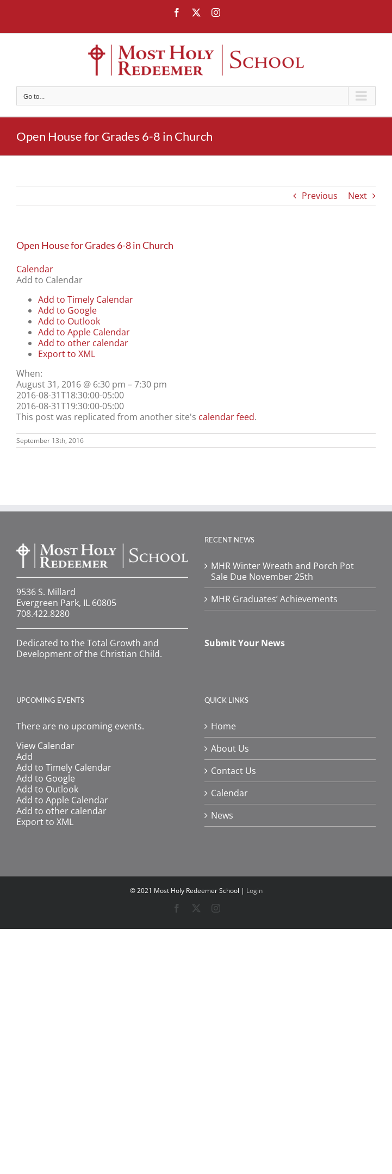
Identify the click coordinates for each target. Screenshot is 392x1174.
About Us (230, 748)
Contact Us (233, 770)
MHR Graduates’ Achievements (274, 599)
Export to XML (66, 354)
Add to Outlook (69, 321)
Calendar (229, 793)
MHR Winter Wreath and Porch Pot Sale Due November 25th (282, 571)
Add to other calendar (83, 343)
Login (254, 890)
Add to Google (67, 310)
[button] (49, 280)
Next (357, 196)
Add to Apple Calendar (84, 332)
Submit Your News (244, 643)
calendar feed (226, 417)
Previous (320, 196)
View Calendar (45, 746)
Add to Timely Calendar (85, 299)
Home (223, 726)
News (222, 815)
